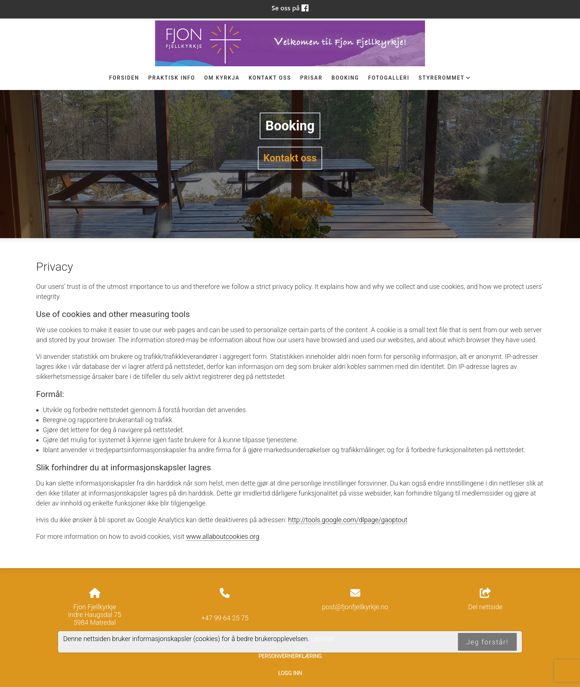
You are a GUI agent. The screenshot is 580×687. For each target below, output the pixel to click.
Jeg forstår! (487, 642)
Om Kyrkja (222, 78)
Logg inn (290, 673)
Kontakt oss (270, 78)
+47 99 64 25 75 (225, 618)
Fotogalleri (388, 78)
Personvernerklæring (289, 656)
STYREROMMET (444, 79)
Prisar (311, 78)
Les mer (323, 639)
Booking (345, 78)
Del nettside (485, 599)
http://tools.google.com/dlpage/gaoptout (347, 520)
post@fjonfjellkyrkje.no (355, 607)
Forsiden (124, 78)
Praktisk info (171, 78)
